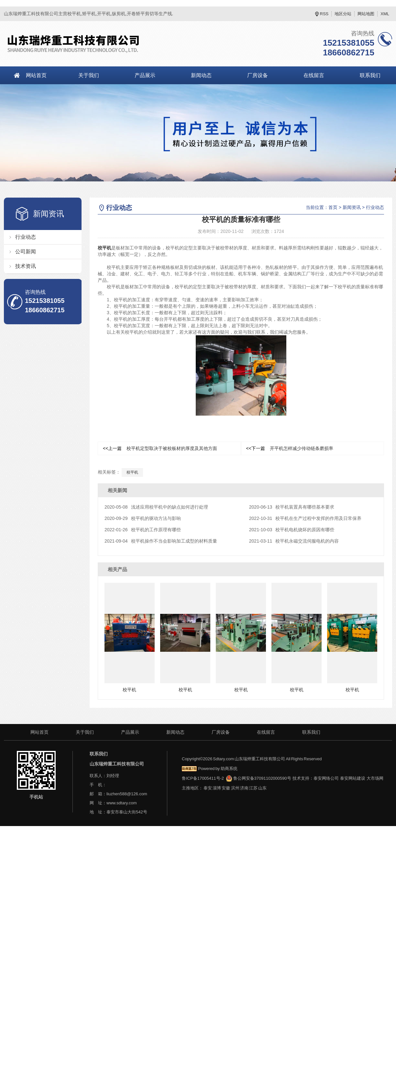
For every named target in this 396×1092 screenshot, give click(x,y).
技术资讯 (25, 266)
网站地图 (366, 13)
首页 (332, 207)
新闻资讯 (352, 207)
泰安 (208, 787)
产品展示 (145, 75)
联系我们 (311, 731)
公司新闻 (25, 251)
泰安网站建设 (352, 778)
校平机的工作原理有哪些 (142, 529)
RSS (324, 13)
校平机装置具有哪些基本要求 (292, 507)
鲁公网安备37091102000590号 (258, 778)
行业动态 (25, 237)
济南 (244, 787)
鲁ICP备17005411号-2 (203, 778)
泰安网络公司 (326, 778)
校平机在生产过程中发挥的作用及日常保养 (305, 518)
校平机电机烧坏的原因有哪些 (292, 529)
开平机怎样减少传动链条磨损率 (289, 448)
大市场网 (375, 778)
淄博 (217, 787)
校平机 (104, 247)
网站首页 (36, 75)
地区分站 (343, 13)
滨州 (235, 787)
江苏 (253, 787)
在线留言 (313, 75)
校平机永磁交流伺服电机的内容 (294, 541)
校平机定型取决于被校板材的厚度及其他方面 (160, 448)
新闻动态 (201, 75)
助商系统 (229, 768)
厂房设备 (257, 75)
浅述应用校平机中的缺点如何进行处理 (156, 507)
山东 (262, 787)
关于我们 (88, 75)
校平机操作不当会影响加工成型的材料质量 (160, 541)
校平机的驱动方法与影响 (142, 518)
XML (384, 13)
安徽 (226, 787)
